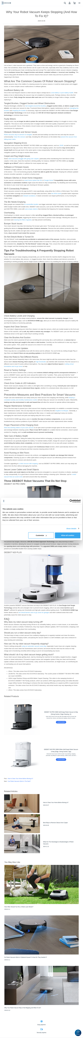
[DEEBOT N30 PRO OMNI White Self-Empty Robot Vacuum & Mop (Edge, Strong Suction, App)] (41, 754)
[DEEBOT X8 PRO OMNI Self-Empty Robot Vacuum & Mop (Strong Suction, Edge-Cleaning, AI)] (41, 717)
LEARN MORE (61, 722)
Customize (41, 535)
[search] (65, 3)
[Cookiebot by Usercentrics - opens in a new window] (71, 501)
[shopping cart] (74, 3)
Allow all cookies (67, 535)
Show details (71, 528)
